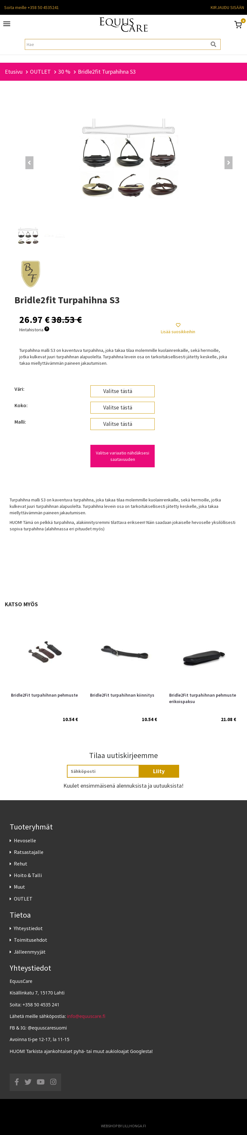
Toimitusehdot (30, 940)
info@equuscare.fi (86, 1016)
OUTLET (23, 898)
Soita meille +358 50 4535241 (31, 7)
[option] (44, 667)
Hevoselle (25, 840)
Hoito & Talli (28, 875)
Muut (19, 886)
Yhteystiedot (28, 928)
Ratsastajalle (28, 852)
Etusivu (14, 71)
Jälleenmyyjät (30, 951)
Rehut (20, 863)
